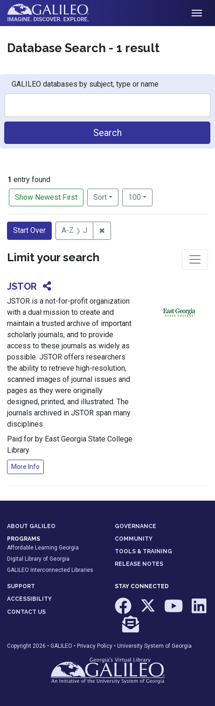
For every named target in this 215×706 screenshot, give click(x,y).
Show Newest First (46, 197)
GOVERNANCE (135, 526)
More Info (25, 466)
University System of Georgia (154, 646)
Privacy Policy (94, 646)
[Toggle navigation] (197, 13)
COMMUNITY (134, 539)
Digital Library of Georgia (38, 559)
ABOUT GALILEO (31, 526)
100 (140, 196)
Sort (100, 197)
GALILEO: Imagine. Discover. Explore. (55, 13)
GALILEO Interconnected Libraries (50, 570)
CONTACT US (26, 612)
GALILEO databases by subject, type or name (85, 84)
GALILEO (61, 646)
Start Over (29, 230)
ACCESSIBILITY (29, 599)
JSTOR (22, 286)
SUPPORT (21, 586)
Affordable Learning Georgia (43, 547)
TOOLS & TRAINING (143, 551)
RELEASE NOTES (139, 564)
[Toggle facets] (195, 259)
